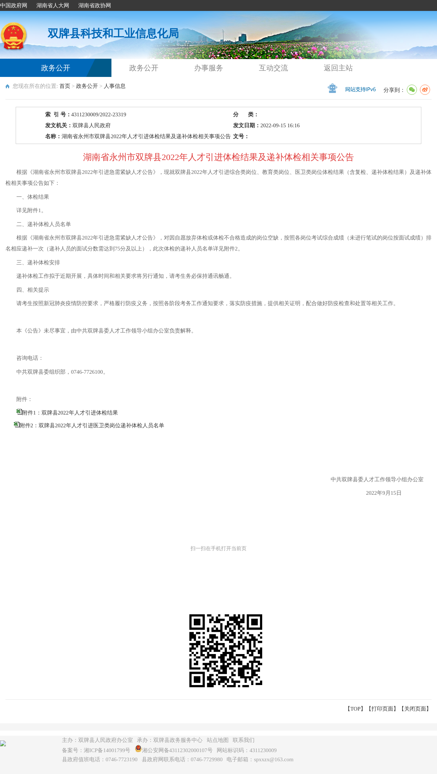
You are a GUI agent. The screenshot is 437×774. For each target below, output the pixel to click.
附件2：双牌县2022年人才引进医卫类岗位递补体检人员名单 (92, 425)
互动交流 (273, 68)
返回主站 (338, 68)
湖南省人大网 (52, 5)
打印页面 (382, 709)
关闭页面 (415, 709)
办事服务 (208, 68)
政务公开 (55, 68)
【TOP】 (355, 709)
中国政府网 (13, 5)
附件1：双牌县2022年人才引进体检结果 (70, 413)
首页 (64, 86)
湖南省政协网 (94, 5)
